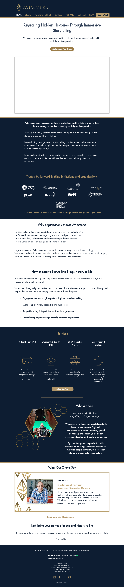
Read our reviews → (55, 558)
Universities (85, 550)
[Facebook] (60, 577)
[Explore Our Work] (62, 389)
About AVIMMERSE (42, 550)
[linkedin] (55, 577)
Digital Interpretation (71, 550)
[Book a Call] (102, 15)
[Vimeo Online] (69, 577)
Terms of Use (64, 582)
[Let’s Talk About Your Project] (62, 49)
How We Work (56, 550)
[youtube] (64, 577)
